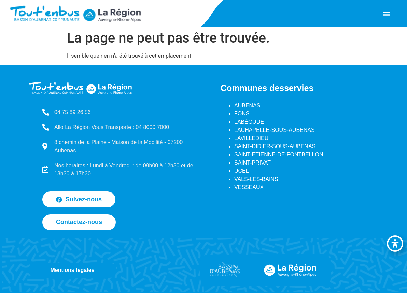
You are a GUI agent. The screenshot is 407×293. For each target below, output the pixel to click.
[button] (386, 13)
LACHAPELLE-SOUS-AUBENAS (274, 130)
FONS (241, 114)
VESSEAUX (249, 187)
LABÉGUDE (249, 122)
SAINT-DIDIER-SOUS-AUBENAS (274, 146)
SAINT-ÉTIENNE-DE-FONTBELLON (278, 154)
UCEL (241, 171)
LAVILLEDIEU (251, 138)
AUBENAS (247, 105)
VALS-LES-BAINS (256, 179)
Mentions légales (73, 270)
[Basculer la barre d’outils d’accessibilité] (395, 243)
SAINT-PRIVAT (252, 163)
